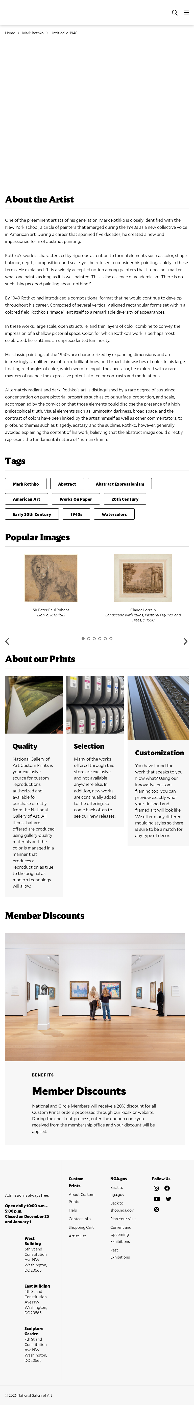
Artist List (77, 1235)
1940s (76, 514)
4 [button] (99, 638)
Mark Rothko (32, 32)
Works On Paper (76, 499)
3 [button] (94, 638)
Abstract (67, 484)
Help (73, 1210)
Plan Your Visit (123, 1218)
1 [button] (83, 638)
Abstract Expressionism (120, 484)
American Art (26, 499)
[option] (51, 585)
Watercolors (114, 514)
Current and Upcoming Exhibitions (120, 1234)
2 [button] (88, 638)
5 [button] (105, 638)
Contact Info (80, 1218)
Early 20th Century (32, 514)
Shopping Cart (81, 1227)
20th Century (125, 499)
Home (10, 32)
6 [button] (110, 638)
